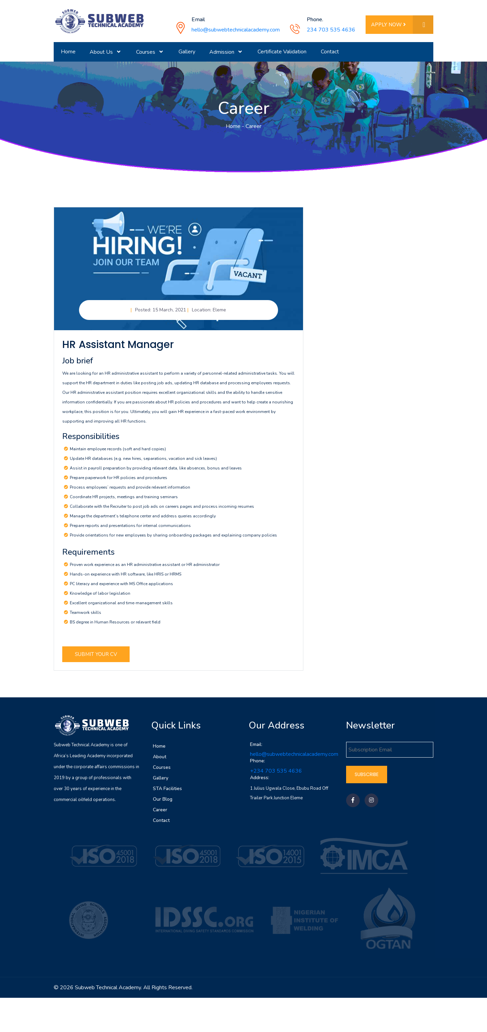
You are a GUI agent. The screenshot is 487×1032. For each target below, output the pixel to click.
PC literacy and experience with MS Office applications (121, 587)
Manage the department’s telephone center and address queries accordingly (143, 519)
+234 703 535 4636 (276, 774)
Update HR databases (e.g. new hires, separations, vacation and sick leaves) (143, 462)
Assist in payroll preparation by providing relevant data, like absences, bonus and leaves (156, 471)
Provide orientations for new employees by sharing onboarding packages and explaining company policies (173, 538)
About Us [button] (102, 52)
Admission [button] (222, 52)
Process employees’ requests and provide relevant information (130, 490)
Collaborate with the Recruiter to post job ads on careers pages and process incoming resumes (162, 510)
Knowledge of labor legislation (100, 596)
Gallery (187, 51)
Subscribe (367, 777)
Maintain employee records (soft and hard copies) (118, 452)
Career (160, 813)
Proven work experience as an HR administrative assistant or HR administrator (145, 567)
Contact (330, 51)
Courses (162, 770)
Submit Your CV (96, 657)
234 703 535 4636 (331, 30)
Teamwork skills (85, 615)
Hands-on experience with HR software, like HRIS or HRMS (125, 577)
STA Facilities (167, 791)
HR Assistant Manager (118, 348)
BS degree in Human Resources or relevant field (115, 625)
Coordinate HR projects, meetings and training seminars (124, 500)
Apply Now (402, 24)
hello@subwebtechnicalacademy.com (236, 30)
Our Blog (162, 802)
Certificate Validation (282, 51)
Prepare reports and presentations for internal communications (130, 529)
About (159, 760)
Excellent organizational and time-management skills (121, 606)
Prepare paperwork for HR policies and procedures (118, 481)
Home (68, 51)
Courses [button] (146, 52)
